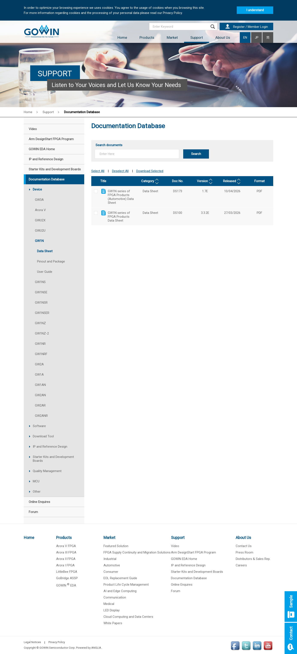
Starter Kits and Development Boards (53, 459)
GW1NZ (40, 323)
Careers (241, 565)
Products (147, 37)
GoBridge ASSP (67, 578)
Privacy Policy (56, 642)
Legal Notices (32, 642)
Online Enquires (181, 584)
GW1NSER (42, 313)
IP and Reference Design (50, 446)
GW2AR (40, 405)
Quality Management (47, 471)
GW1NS (40, 282)
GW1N (39, 241)
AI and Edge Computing (120, 591)
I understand (255, 10)
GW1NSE (41, 292)
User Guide (44, 272)
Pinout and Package (51, 261)
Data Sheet (44, 251)
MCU (36, 481)
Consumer (111, 572)
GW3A (39, 200)
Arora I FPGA (65, 565)
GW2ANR (41, 416)
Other (36, 492)
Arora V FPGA (66, 546)
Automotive (112, 565)
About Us (222, 37)
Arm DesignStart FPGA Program (193, 552)
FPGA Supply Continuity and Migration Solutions (137, 552)
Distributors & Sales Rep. (253, 559)
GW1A (39, 374)
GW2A (39, 364)
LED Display (112, 610)
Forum (175, 591)
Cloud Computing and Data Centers (128, 617)
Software (39, 426)
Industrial (110, 559)
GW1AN (40, 385)
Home (122, 37)
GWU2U (40, 230)
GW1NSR (41, 302)
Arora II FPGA (65, 559)
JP (256, 37)
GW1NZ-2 (42, 333)
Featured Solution (116, 546)
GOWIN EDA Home (184, 559)
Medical (109, 604)
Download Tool (43, 436)
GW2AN (40, 395)
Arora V (40, 210)
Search (196, 154)
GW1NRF (41, 354)
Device (37, 189)
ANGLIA (96, 647)
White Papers (113, 623)
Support (196, 37)
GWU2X (40, 220)
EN (245, 37)
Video (175, 546)
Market (172, 37)
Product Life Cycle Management (126, 584)
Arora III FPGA (66, 552)
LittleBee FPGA (66, 572)
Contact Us (244, 546)
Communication (115, 597)
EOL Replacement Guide (120, 578)
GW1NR (40, 344)
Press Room (244, 552)
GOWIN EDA (66, 585)
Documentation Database (82, 112)
